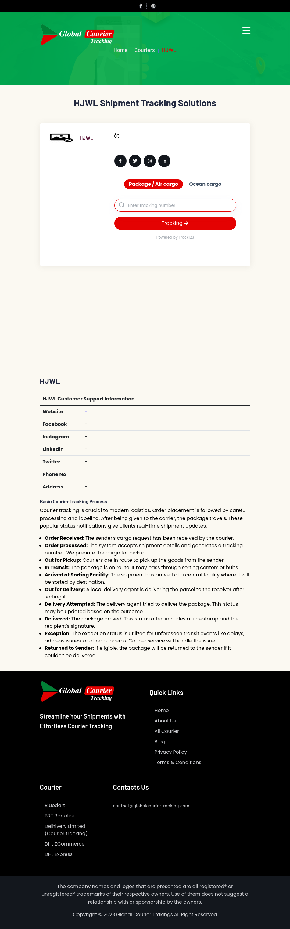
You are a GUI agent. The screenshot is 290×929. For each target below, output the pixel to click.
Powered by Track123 (175, 237)
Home (162, 710)
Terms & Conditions (178, 762)
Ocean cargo (205, 184)
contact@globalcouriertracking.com (151, 805)
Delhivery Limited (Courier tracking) (66, 830)
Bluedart (55, 805)
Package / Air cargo (153, 184)
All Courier (167, 731)
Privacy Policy (171, 751)
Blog (160, 741)
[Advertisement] (145, 312)
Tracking (175, 223)
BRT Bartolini (59, 815)
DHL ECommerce (65, 843)
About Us (165, 720)
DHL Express (59, 854)
